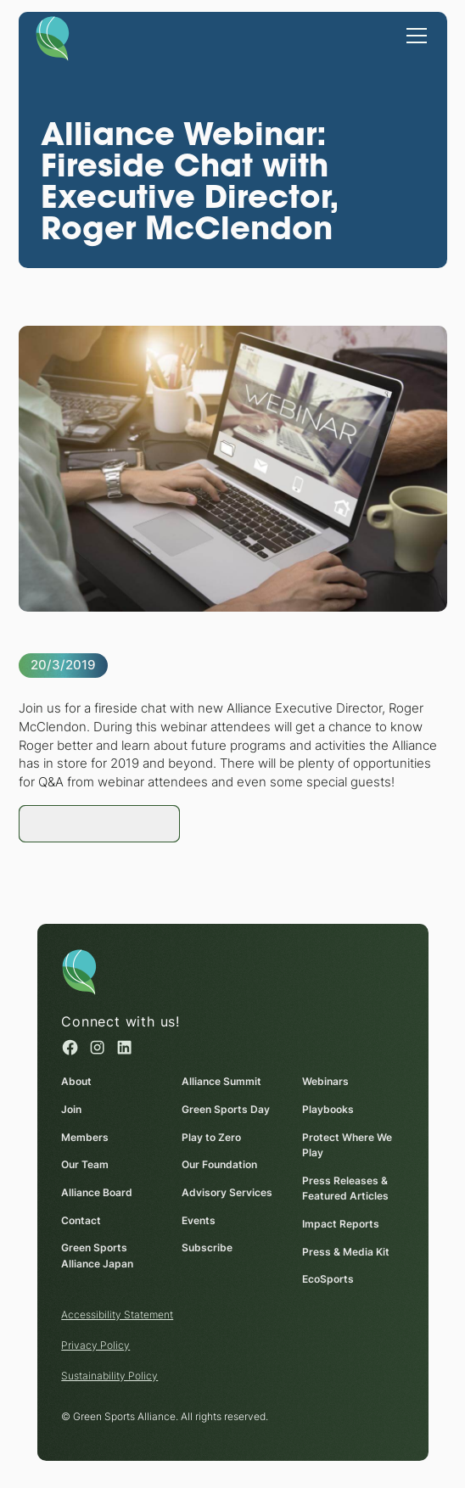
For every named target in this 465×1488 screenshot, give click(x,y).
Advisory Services (227, 1192)
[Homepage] (52, 37)
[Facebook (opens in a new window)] (70, 1047)
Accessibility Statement (117, 1314)
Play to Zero (211, 1136)
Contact (81, 1220)
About (76, 1081)
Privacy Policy (95, 1345)
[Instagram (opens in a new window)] (97, 1047)
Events (199, 1220)
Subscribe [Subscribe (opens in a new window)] (207, 1247)
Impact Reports (340, 1223)
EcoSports (328, 1279)
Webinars (325, 1081)
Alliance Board (96, 1192)
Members (85, 1136)
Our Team (85, 1164)
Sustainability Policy (109, 1375)
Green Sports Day (226, 1109)
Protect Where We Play (347, 1144)
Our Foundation (219, 1164)
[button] (413, 34)
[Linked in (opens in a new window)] (123, 1047)
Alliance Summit (221, 1081)
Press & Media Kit (345, 1251)
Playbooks (328, 1109)
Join (71, 1109)
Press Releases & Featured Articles (345, 1188)
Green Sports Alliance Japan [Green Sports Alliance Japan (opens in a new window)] (97, 1255)
